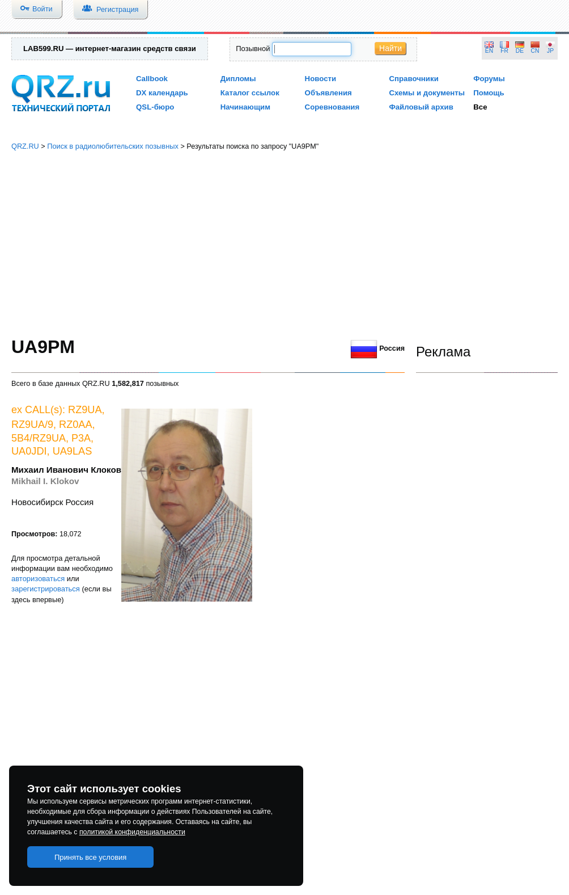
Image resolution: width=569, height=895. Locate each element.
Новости (321, 78)
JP (550, 51)
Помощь (488, 93)
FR (504, 51)
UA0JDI (29, 451)
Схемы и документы (427, 93)
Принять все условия (90, 857)
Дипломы (238, 78)
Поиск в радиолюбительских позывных (113, 146)
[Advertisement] (284, 244)
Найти (390, 48)
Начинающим (245, 107)
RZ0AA (75, 424)
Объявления (328, 93)
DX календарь (162, 93)
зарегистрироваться (45, 589)
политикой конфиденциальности (132, 832)
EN (489, 51)
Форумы (489, 78)
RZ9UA (85, 409)
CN (535, 51)
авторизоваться (38, 578)
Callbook (152, 78)
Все (480, 107)
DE (520, 51)
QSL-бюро (155, 107)
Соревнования (332, 107)
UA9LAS (72, 451)
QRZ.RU (25, 146)
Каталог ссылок (249, 93)
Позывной (253, 48)
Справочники (413, 78)
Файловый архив (421, 107)
